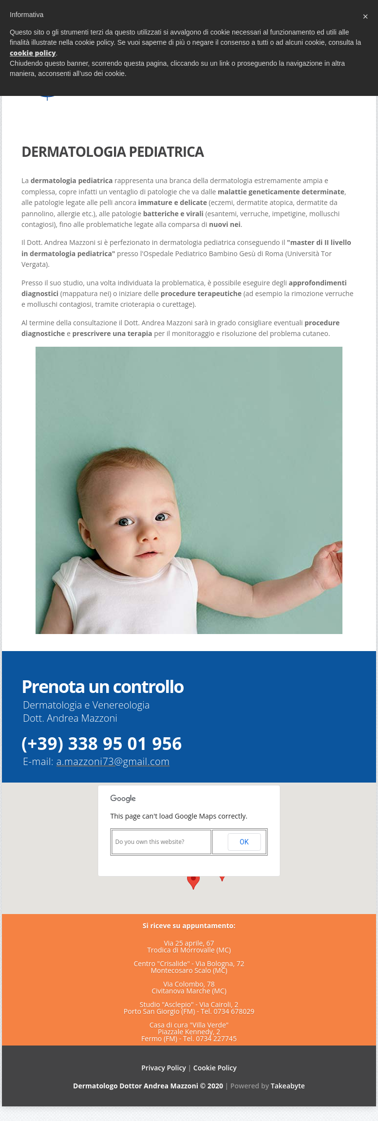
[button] (193, 881)
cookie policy (33, 52)
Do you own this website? (150, 842)
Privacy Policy (163, 1067)
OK (244, 842)
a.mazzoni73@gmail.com (113, 761)
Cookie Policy (215, 1067)
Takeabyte (288, 1085)
